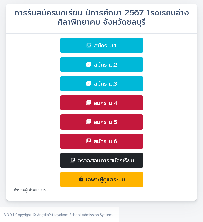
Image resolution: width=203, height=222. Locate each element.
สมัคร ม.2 (101, 64)
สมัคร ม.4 (101, 102)
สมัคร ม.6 (101, 141)
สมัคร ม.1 (101, 45)
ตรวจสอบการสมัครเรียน (101, 160)
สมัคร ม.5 (101, 121)
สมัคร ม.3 (101, 83)
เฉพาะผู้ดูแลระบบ (101, 179)
